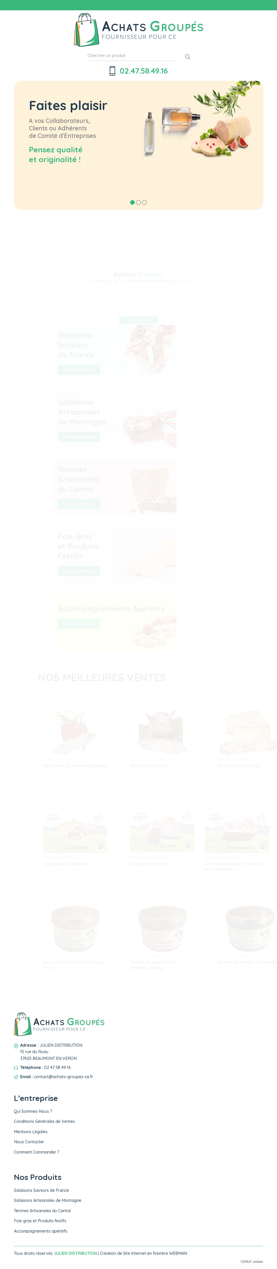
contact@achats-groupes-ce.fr (63, 1076)
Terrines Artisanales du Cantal (42, 1210)
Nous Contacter (29, 1141)
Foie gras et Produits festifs (40, 1220)
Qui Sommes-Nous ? (33, 1111)
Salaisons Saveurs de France (41, 1190)
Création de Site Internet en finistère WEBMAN (143, 1253)
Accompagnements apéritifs (40, 1231)
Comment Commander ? (36, 1152)
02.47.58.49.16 (144, 71)
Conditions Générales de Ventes (44, 1121)
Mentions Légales (31, 1131)
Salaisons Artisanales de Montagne (47, 1200)
